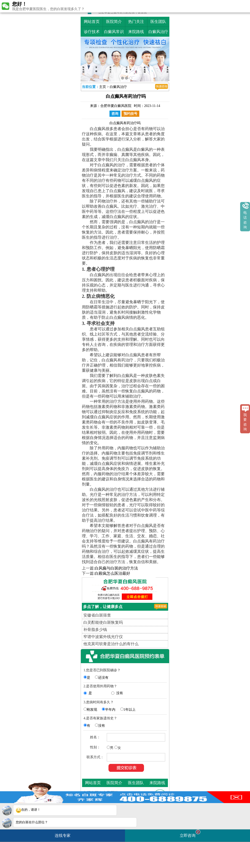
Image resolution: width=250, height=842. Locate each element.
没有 (119, 693)
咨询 (114, 114)
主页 (102, 87)
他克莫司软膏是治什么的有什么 (111, 644)
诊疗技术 (92, 32)
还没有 (103, 677)
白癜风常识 (114, 32)
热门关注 (136, 21)
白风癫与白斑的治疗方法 (116, 568)
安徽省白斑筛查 (97, 615)
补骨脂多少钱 (95, 629)
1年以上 (130, 709)
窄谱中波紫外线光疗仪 (103, 637)
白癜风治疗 (158, 32)
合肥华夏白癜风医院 (115, 106)
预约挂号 (130, 114)
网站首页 (92, 21)
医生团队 (158, 21)
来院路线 (136, 32)
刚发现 (92, 709)
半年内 (110, 709)
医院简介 (114, 21)
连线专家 (63, 835)
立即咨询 (190, 833)
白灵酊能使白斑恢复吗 (103, 622)
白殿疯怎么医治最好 (112, 573)
